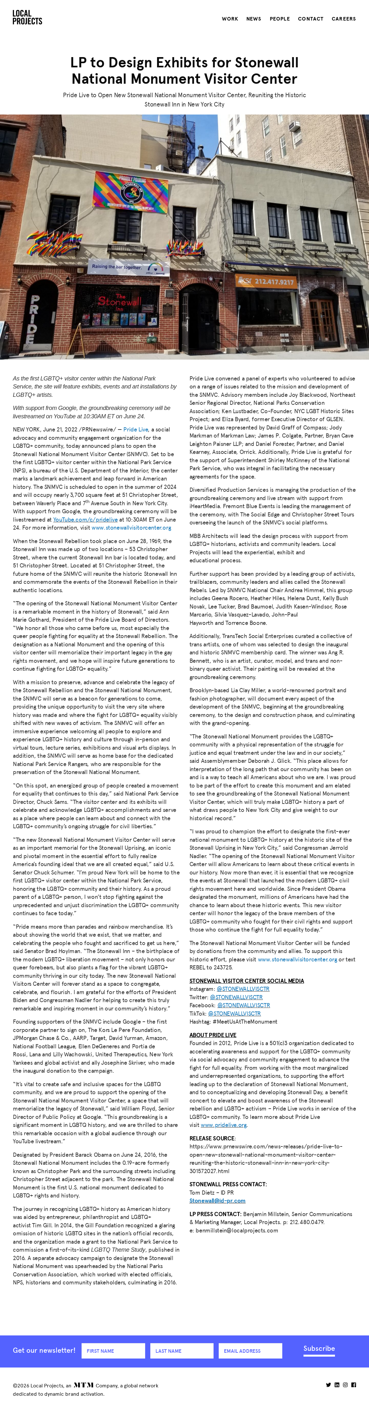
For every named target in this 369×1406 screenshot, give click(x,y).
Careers (344, 19)
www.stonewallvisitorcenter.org (131, 527)
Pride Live (135, 429)
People (280, 19)
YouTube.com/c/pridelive (85, 519)
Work (230, 19)
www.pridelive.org (223, 1125)
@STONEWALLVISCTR (243, 989)
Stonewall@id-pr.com (217, 1200)
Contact (311, 19)
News (253, 19)
